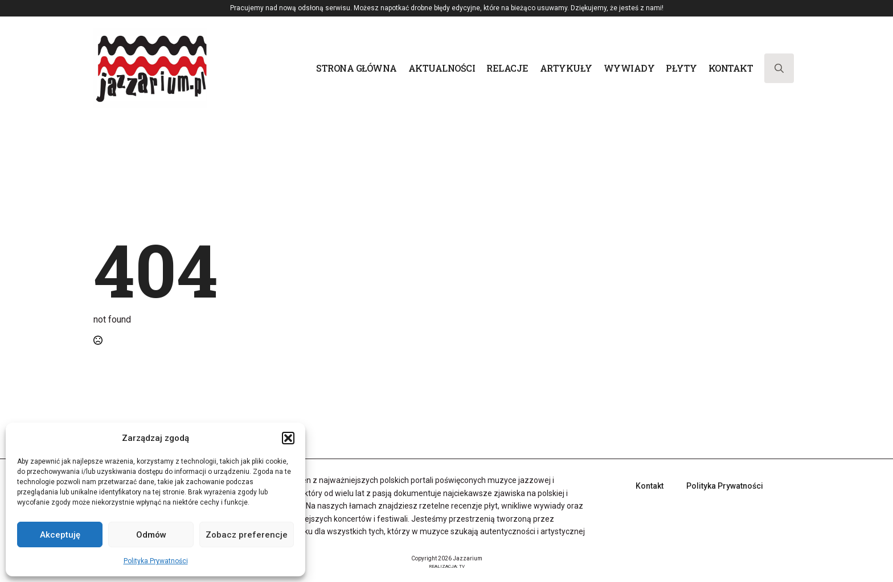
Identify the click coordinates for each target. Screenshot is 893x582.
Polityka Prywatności (156, 561)
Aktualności (442, 68)
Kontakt (730, 68)
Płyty (681, 68)
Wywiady (629, 68)
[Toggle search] (779, 68)
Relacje (507, 68)
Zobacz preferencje (247, 535)
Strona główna (356, 68)
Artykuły (566, 68)
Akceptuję (60, 535)
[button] (288, 438)
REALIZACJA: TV (447, 566)
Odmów (151, 535)
